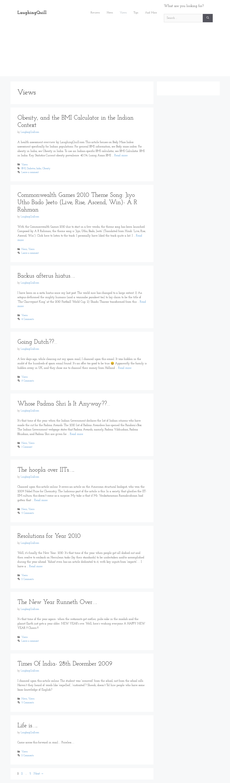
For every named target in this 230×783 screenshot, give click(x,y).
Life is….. (27, 726)
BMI (23, 168)
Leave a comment (30, 172)
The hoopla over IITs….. (45, 470)
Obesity (46, 168)
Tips (136, 12)
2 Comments (27, 579)
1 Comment (26, 447)
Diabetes (31, 168)
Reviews (95, 12)
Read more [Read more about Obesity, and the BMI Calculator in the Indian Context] (121, 155)
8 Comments (27, 381)
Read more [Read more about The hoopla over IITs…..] (41, 500)
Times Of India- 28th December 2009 (64, 664)
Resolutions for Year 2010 (49, 536)
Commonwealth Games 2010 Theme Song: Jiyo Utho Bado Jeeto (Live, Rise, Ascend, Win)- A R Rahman (77, 202)
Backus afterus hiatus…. (46, 276)
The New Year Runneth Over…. (57, 602)
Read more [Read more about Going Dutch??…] (124, 368)
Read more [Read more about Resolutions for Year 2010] (36, 566)
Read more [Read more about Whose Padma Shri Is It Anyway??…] (76, 434)
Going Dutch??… (37, 342)
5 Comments (27, 513)
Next (39, 773)
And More (151, 12)
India (38, 168)
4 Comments (27, 319)
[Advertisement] (115, 51)
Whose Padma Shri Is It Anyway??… (63, 404)
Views (123, 12)
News (110, 12)
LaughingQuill (32, 13)
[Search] (208, 18)
